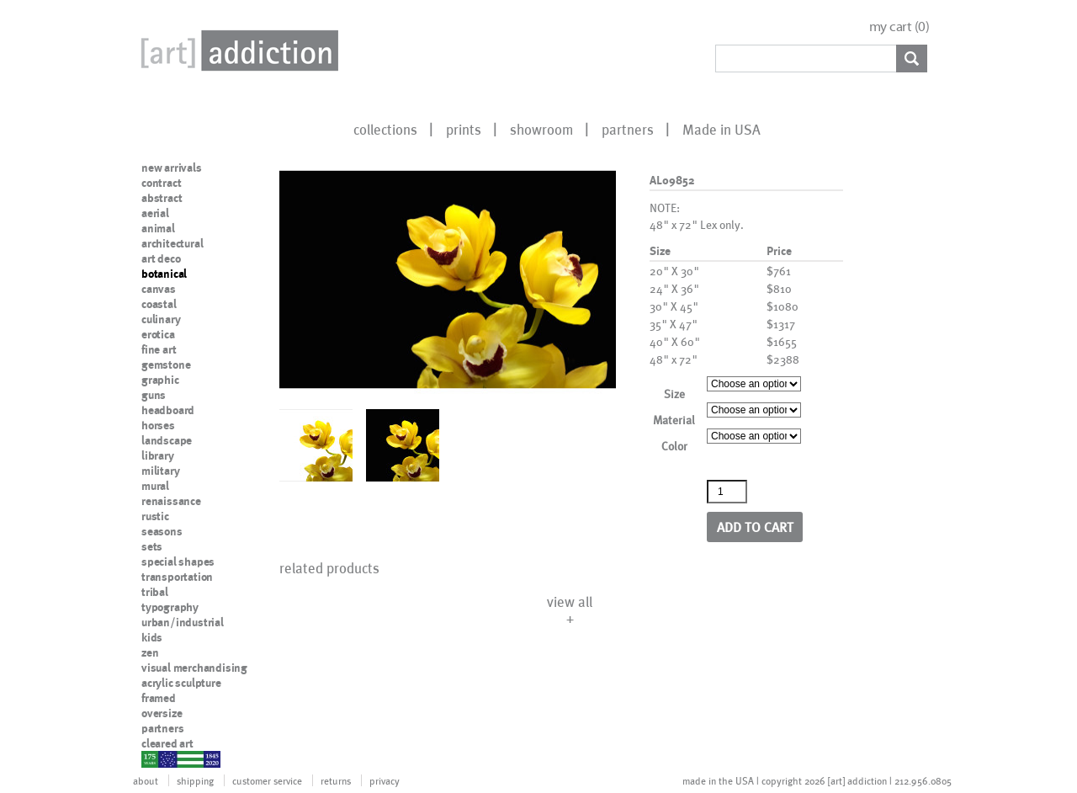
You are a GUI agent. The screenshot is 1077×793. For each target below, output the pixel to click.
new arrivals (171, 167)
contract (161, 182)
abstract (161, 198)
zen (149, 652)
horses (158, 425)
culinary (160, 319)
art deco (160, 258)
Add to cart (755, 527)
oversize (161, 713)
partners (628, 128)
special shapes (178, 561)
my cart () (899, 26)
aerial (155, 213)
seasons (162, 531)
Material (674, 419)
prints (463, 128)
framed (158, 698)
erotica (158, 334)
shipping (195, 780)
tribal (154, 592)
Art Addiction (236, 50)
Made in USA (721, 128)
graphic (160, 379)
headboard (167, 410)
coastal (159, 304)
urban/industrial (182, 622)
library (157, 455)
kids (151, 637)
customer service (267, 780)
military (160, 470)
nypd (154, 758)
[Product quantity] (727, 491)
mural (155, 485)
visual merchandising (194, 667)
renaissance (171, 501)
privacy (384, 780)
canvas (158, 288)
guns (153, 395)
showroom (541, 128)
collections (385, 128)
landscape (166, 440)
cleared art (167, 743)
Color (674, 446)
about (145, 780)
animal (158, 228)
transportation (177, 576)
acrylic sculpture (181, 682)
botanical (164, 273)
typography (170, 607)
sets (151, 546)
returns (336, 780)
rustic (155, 516)
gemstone (165, 364)
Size (674, 393)
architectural (172, 243)
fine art (158, 349)
